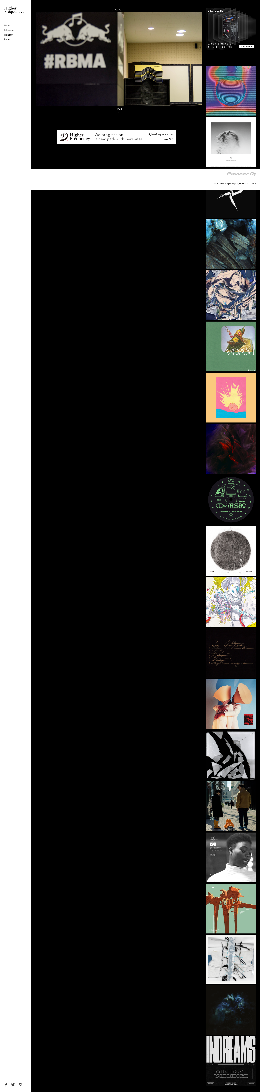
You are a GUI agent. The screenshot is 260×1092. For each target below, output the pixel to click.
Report (7, 39)
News (7, 25)
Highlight (8, 35)
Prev (115, 10)
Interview (9, 30)
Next (122, 10)
